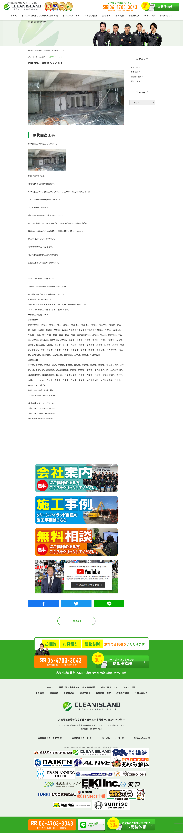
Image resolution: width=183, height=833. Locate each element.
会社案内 (106, 15)
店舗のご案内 (122, 692)
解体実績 (120, 15)
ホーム (13, 15)
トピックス (135, 67)
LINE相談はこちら (90, 825)
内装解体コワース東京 (48, 738)
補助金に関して (137, 76)
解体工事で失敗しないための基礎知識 (40, 15)
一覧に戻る (76, 620)
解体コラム (135, 81)
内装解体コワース (80, 738)
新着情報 (38, 50)
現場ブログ (149, 15)
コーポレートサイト (111, 738)
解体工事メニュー (71, 15)
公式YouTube (140, 738)
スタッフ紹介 (91, 15)
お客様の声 (134, 15)
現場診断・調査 (103, 692)
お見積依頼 (158, 7)
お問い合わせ (166, 15)
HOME (30, 50)
